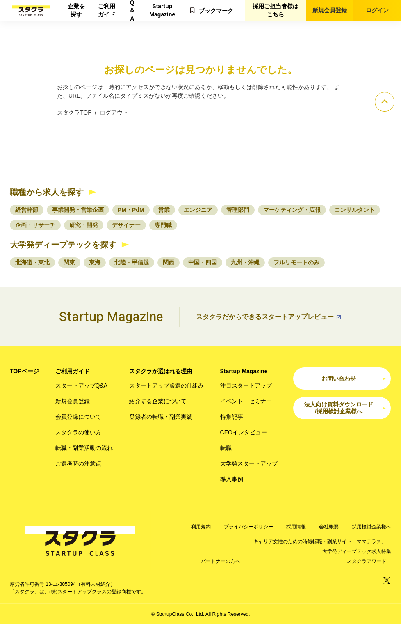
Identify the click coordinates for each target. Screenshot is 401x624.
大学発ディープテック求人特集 (356, 551)
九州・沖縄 (245, 262)
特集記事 (231, 416)
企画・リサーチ (35, 225)
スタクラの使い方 (78, 432)
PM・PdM (131, 209)
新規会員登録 (329, 10)
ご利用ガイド (106, 10)
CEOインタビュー (243, 432)
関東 (69, 262)
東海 (94, 262)
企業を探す (76, 10)
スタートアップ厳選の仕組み (166, 385)
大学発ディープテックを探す (63, 244)
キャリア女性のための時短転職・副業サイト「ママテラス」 (319, 541)
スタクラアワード (366, 561)
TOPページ (24, 371)
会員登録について (78, 416)
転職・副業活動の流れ (84, 448)
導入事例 (231, 479)
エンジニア (198, 209)
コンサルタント (355, 209)
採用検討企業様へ (371, 527)
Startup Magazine (162, 10)
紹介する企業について (158, 401)
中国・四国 (202, 262)
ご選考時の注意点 (78, 463)
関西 (168, 262)
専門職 (163, 225)
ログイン (377, 10)
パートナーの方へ (220, 561)
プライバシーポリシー (248, 527)
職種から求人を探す (47, 192)
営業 (164, 209)
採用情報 (296, 527)
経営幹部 (26, 209)
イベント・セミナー (246, 401)
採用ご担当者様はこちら (275, 10)
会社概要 (329, 527)
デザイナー (126, 225)
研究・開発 (83, 225)
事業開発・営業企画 (78, 209)
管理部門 (237, 209)
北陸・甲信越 (131, 262)
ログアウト (114, 112)
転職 (226, 448)
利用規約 (201, 527)
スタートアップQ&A (81, 385)
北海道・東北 (32, 262)
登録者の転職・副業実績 (160, 416)
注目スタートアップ (246, 385)
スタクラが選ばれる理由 (160, 371)
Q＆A (132, 10)
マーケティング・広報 (292, 209)
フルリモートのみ (296, 262)
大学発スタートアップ (249, 463)
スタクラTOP (74, 112)
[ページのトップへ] (384, 102)
